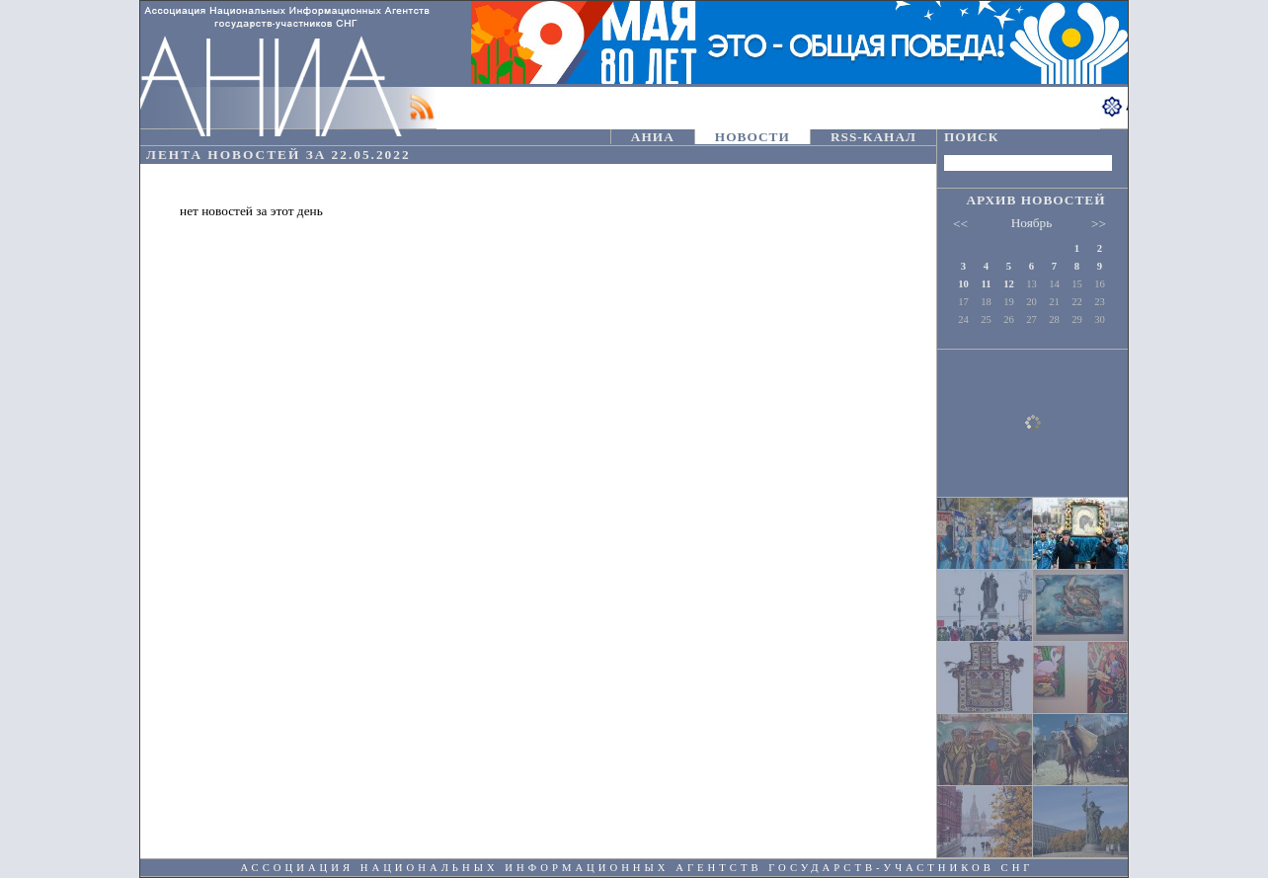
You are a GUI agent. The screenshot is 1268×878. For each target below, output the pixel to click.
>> (1098, 223)
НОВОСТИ (752, 136)
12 (1008, 284)
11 (986, 284)
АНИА (652, 136)
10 (963, 284)
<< (960, 223)
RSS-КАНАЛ (873, 136)
